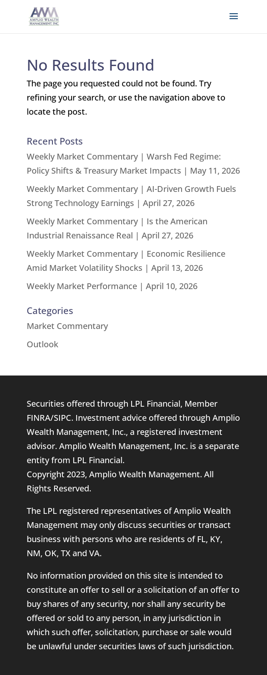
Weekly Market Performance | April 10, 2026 (112, 286)
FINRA (38, 417)
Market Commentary (67, 325)
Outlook (42, 344)
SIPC (62, 417)
